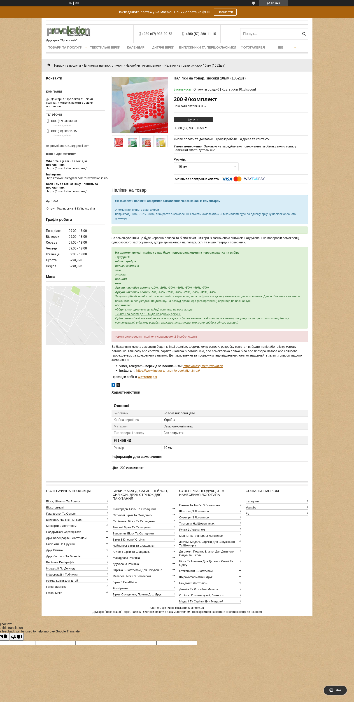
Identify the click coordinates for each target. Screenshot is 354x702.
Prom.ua (198, 607)
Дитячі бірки (163, 47)
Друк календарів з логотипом (66, 538)
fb (247, 513)
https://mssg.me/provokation (203, 366)
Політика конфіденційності (244, 611)
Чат (335, 690)
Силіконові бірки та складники (134, 521)
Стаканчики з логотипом (196, 571)
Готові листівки (56, 586)
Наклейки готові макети (143, 65)
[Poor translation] (16, 637)
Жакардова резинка (126, 558)
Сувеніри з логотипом (194, 517)
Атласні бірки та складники (131, 551)
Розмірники (120, 588)
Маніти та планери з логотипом (201, 535)
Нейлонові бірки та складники (133, 545)
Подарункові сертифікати (63, 532)
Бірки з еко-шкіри (125, 582)
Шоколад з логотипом (194, 511)
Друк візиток (54, 550)
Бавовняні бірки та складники (133, 533)
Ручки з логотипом (192, 529)
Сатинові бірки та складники (132, 515)
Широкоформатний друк (195, 577)
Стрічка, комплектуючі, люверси (201, 595)
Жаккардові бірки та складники (134, 509)
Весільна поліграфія (60, 562)
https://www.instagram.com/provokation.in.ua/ (167, 370)
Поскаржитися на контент (208, 611)
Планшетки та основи (61, 513)
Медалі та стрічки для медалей (201, 601)
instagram (252, 501)
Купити (193, 119)
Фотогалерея (253, 47)
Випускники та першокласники (207, 47)
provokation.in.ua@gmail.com (69, 145)
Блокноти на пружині (60, 544)
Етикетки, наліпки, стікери (103, 65)
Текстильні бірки (105, 47)
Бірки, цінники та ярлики (63, 501)
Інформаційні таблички (61, 574)
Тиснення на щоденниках (196, 523)
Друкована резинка (126, 564)
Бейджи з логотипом (193, 583)
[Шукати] (304, 34)
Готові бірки (54, 593)
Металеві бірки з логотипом (132, 576)
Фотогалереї (147, 377)
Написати (225, 12)
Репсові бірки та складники (132, 527)
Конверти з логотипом (61, 525)
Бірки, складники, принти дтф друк (137, 594)
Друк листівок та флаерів (63, 556)
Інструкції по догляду (60, 568)
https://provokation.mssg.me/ (66, 168)
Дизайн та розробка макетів (198, 589)
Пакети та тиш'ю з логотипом (199, 505)
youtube (251, 507)
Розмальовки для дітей (62, 580)
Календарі (136, 47)
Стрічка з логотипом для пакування (137, 570)
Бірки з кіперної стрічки (129, 539)
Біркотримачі (54, 507)
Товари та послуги (65, 47)
